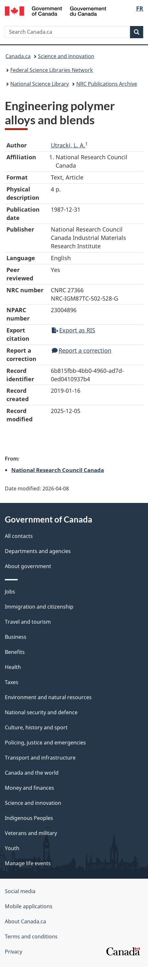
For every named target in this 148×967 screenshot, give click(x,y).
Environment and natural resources (48, 697)
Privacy (13, 951)
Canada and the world (32, 772)
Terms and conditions (31, 936)
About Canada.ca (25, 921)
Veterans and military (31, 833)
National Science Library (39, 83)
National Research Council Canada (57, 470)
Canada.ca (18, 56)
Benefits (15, 651)
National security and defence (41, 712)
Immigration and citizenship (39, 606)
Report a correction (81, 350)
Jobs (10, 591)
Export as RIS (73, 330)
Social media (20, 891)
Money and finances (29, 787)
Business (15, 636)
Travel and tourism (28, 621)
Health (13, 667)
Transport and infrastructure (40, 757)
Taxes (11, 682)
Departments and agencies (38, 551)
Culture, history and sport (36, 727)
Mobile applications (28, 906)
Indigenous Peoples (29, 818)
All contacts (19, 536)
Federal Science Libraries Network (51, 70)
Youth (12, 848)
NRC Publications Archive (106, 83)
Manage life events (28, 863)
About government (28, 566)
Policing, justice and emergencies (45, 742)
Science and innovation (66, 56)
